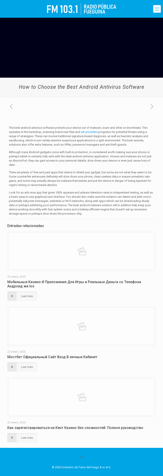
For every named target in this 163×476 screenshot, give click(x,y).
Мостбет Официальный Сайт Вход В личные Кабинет (52, 357)
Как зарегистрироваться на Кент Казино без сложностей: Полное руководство (75, 428)
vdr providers (89, 132)
